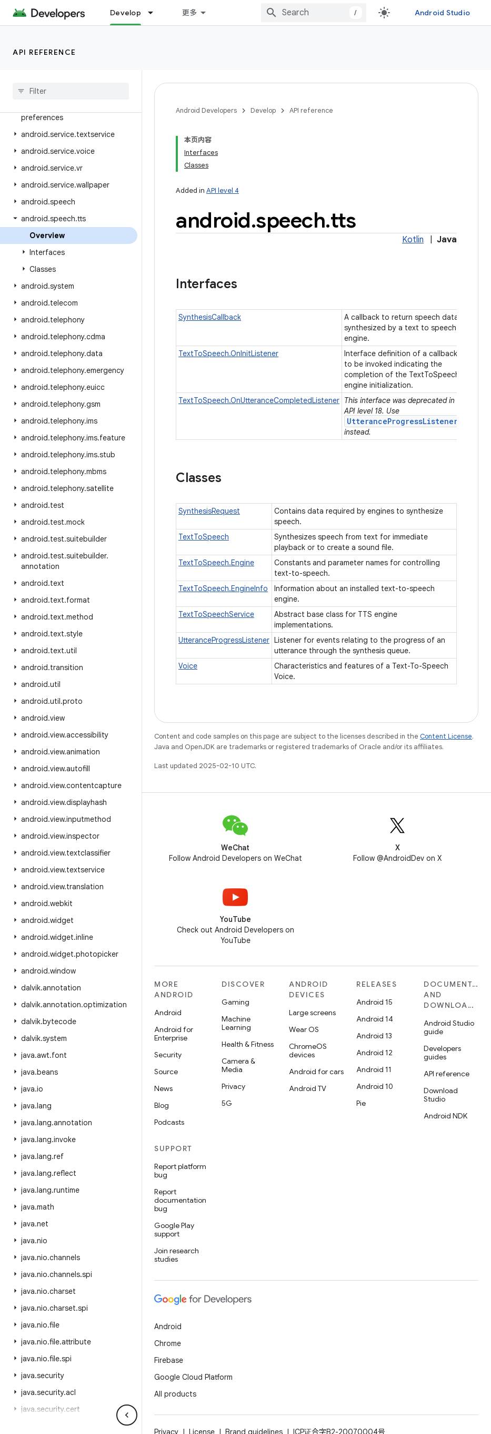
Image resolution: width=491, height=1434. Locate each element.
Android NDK (445, 1116)
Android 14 (374, 1019)
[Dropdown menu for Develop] (155, 12)
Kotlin (413, 239)
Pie (361, 1103)
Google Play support (174, 1230)
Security (168, 1054)
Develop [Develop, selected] (125, 12)
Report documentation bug (180, 1200)
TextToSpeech (203, 537)
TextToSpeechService (216, 614)
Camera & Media (238, 1065)
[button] (68, 134)
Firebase (168, 1360)
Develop (263, 110)
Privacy (233, 1086)
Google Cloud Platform (193, 1377)
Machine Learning (236, 1023)
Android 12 (374, 1052)
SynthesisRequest (209, 511)
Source (166, 1071)
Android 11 (374, 1069)
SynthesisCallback (209, 317)
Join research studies (176, 1255)
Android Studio (442, 12)
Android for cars (316, 1071)
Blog (161, 1105)
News (163, 1088)
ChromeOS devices (308, 1050)
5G (227, 1103)
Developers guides (442, 1053)
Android (168, 1012)
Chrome (167, 1343)
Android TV (307, 1088)
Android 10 (374, 1086)
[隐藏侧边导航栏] (126, 1415)
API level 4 (222, 190)
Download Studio (441, 1095)
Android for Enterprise (173, 1034)
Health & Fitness (248, 1044)
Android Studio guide (449, 1027)
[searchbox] (71, 91)
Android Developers (206, 110)
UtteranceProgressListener (402, 421)
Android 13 (374, 1035)
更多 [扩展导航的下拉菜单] (189, 12)
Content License (446, 736)
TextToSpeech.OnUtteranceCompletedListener (258, 400)
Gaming (235, 1002)
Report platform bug (180, 1171)
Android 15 (374, 1002)
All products (175, 1394)
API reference (44, 52)
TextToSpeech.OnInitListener (228, 353)
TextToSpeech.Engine (216, 562)
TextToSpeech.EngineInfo (223, 588)
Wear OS (304, 1029)
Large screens (312, 1012)
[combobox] (313, 12)
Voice (187, 666)
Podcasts (169, 1122)
